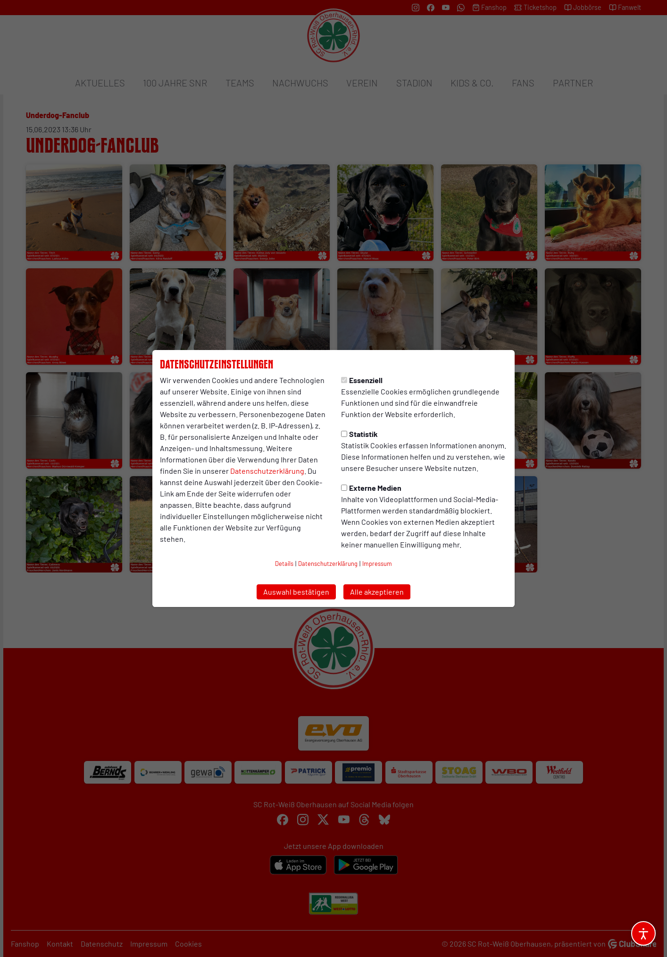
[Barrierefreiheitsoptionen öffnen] (643, 933)
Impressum (377, 563)
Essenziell (362, 380)
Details (284, 563)
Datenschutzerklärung (267, 470)
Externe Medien (371, 487)
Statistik (359, 433)
